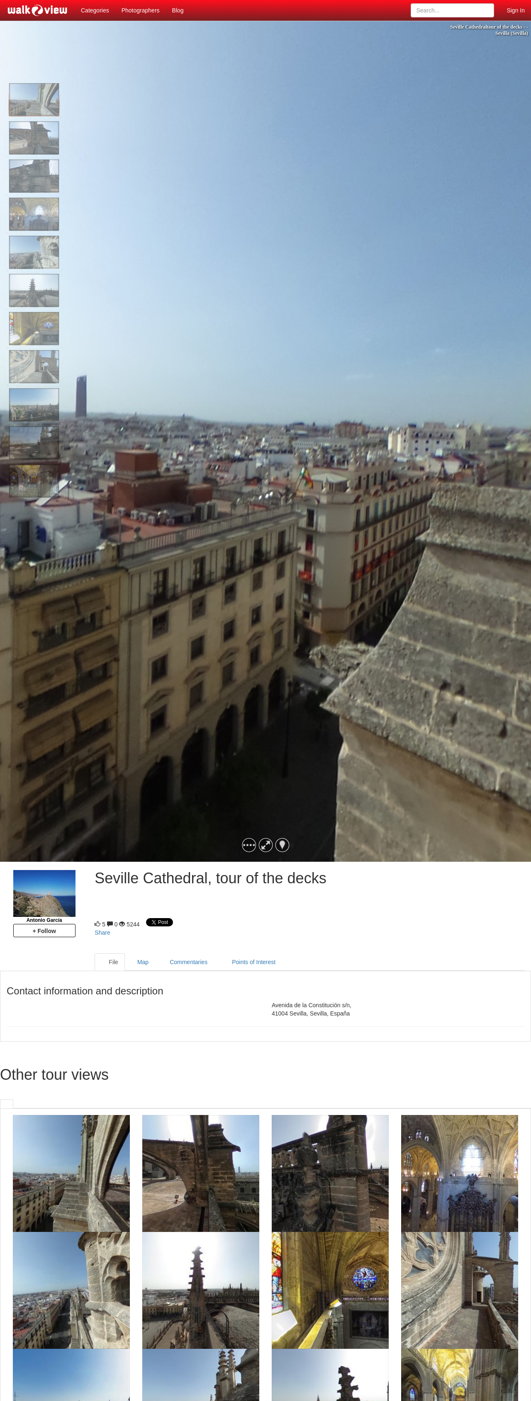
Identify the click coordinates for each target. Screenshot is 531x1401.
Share (102, 932)
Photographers (141, 10)
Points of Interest (248, 962)
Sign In (516, 10)
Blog (178, 10)
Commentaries (185, 962)
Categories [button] (95, 10)
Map (140, 962)
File (109, 962)
